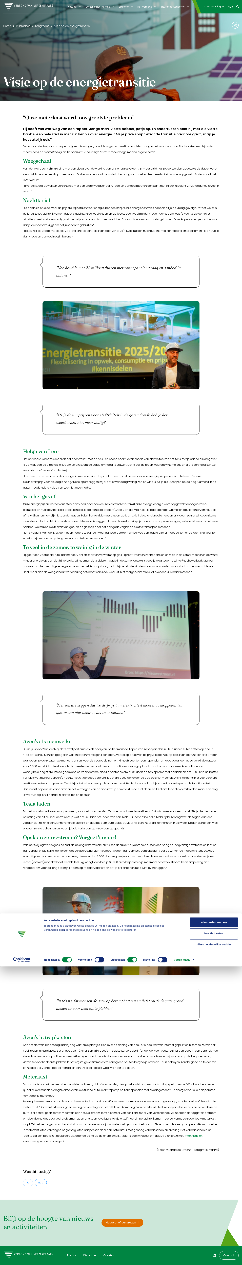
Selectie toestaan (214, 1232)
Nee (40, 1182)
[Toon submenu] (79, 6)
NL (230, 7)
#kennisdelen (193, 1136)
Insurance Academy (173, 6)
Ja (28, 1182)
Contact (209, 6)
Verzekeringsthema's (98, 6)
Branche (124, 6)
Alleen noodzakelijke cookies (213, 1242)
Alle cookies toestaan (214, 1220)
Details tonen (182, 1258)
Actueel (72, 6)
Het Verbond (144, 6)
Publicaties (23, 26)
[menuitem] (74, 6)
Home (7, 26)
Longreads (42, 26)
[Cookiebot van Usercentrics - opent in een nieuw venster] (21, 1258)
